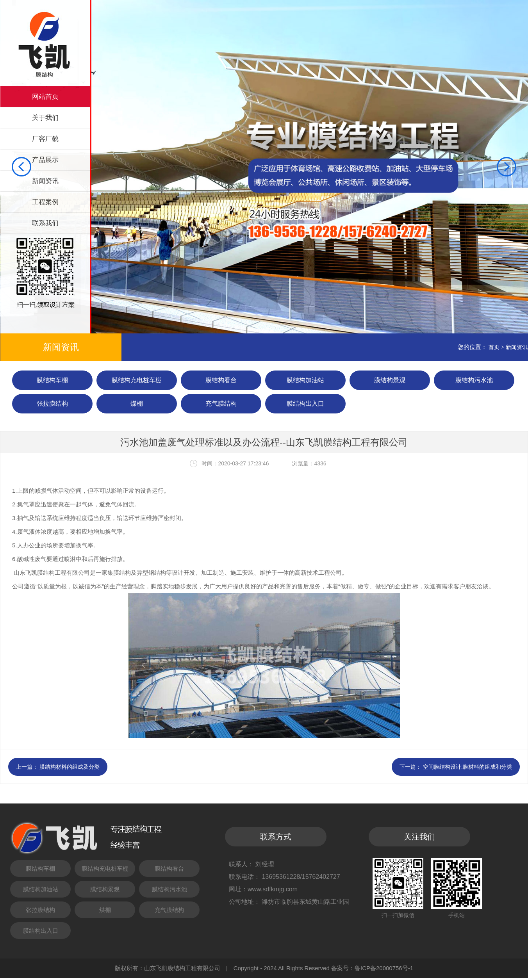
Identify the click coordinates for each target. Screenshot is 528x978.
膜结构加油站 (305, 380)
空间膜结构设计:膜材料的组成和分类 (467, 767)
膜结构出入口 (305, 403)
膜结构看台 (221, 380)
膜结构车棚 (52, 380)
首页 (494, 347)
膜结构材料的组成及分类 (69, 767)
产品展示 (45, 160)
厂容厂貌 (45, 139)
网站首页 (45, 96)
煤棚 (136, 403)
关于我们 (45, 117)
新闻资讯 (45, 181)
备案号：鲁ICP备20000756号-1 (372, 968)
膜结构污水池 (474, 380)
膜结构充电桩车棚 (137, 380)
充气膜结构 (221, 403)
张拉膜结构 (52, 403)
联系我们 (45, 223)
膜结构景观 (389, 380)
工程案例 (45, 202)
